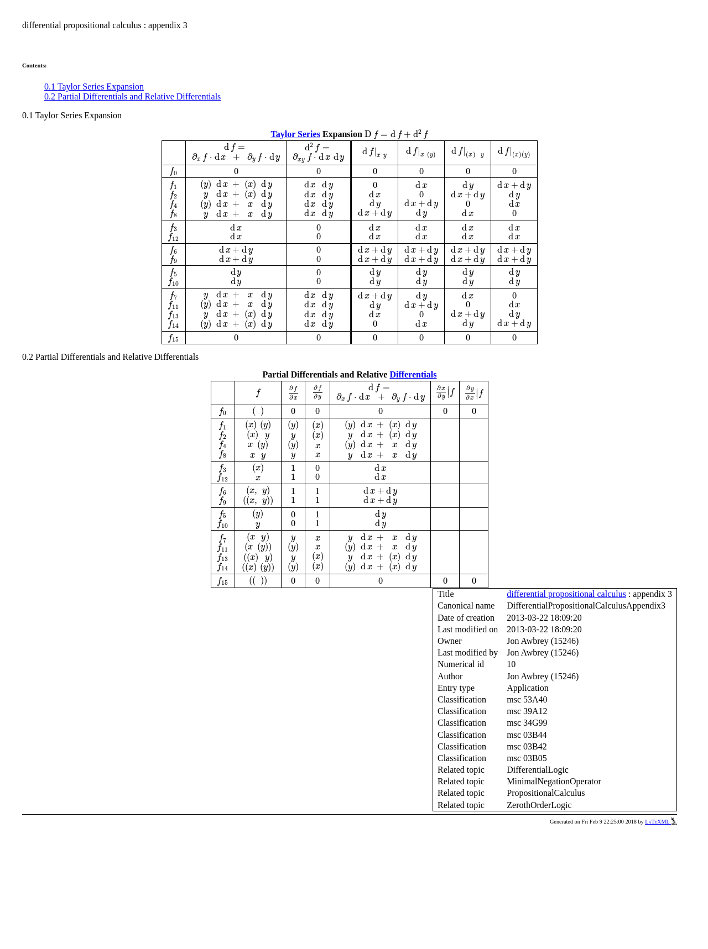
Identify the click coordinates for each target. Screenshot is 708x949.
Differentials (412, 374)
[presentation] (396, 134)
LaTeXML (661, 822)
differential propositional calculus (566, 594)
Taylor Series (295, 134)
